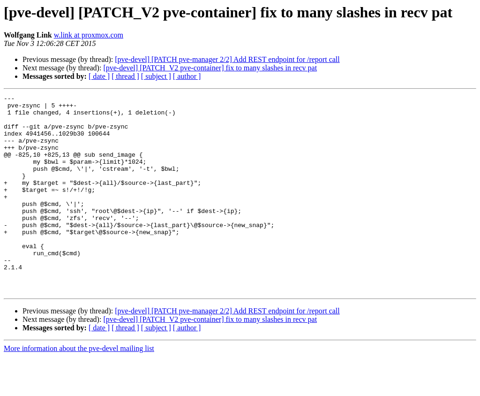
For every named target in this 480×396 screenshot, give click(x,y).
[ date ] (99, 76)
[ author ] (187, 76)
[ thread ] (125, 76)
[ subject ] (156, 76)
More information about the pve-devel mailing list (79, 388)
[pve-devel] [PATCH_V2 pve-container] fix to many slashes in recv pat (210, 68)
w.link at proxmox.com (88, 35)
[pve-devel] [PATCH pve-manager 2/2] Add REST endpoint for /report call (227, 59)
